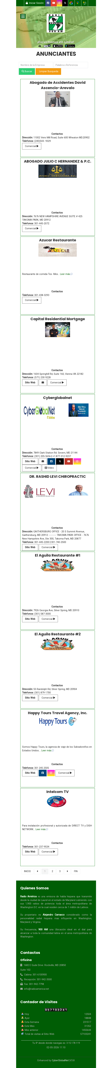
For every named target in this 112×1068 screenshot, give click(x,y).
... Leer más (65, 274)
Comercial (31, 146)
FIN (76, 871)
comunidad (47, 933)
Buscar (27, 71)
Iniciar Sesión (35, 3)
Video (49, 467)
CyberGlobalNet (60, 1060)
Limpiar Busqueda (48, 71)
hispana (71, 896)
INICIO (27, 871)
